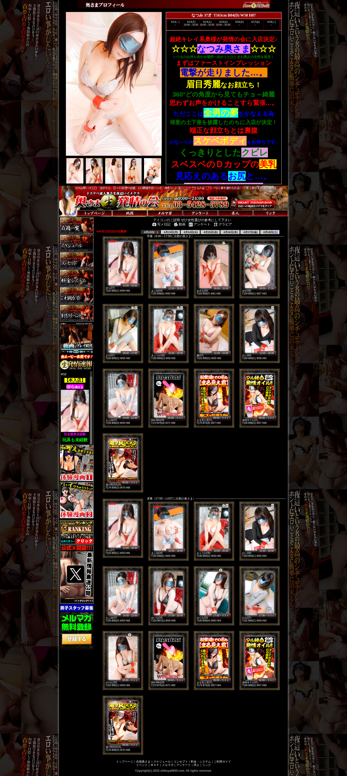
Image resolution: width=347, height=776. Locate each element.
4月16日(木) (230, 232)
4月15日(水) (210, 232)
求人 (196, 765)
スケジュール (162, 761)
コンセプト (181, 761)
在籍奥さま (143, 761)
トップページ (124, 761)
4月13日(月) (170, 232)
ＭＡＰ (154, 765)
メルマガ (168, 765)
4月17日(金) (250, 232)
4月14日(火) (190, 232)
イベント (142, 765)
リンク (206, 765)
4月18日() (270, 232)
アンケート (183, 765)
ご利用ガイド (222, 761)
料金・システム (201, 761)
